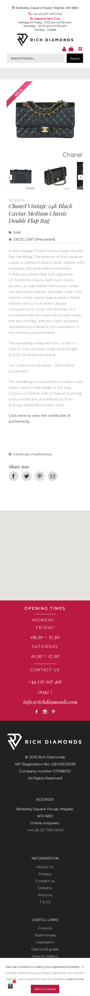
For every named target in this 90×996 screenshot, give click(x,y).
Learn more (75, 979)
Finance (45, 928)
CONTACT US (45, 670)
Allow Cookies (45, 989)
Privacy (45, 874)
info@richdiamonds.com (50, 701)
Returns (45, 895)
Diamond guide (45, 949)
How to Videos (45, 956)
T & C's (45, 902)
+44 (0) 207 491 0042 (47, 14)
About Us (45, 867)
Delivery (45, 888)
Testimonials (45, 935)
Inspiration (45, 942)
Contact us (45, 881)
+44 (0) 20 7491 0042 (45, 830)
